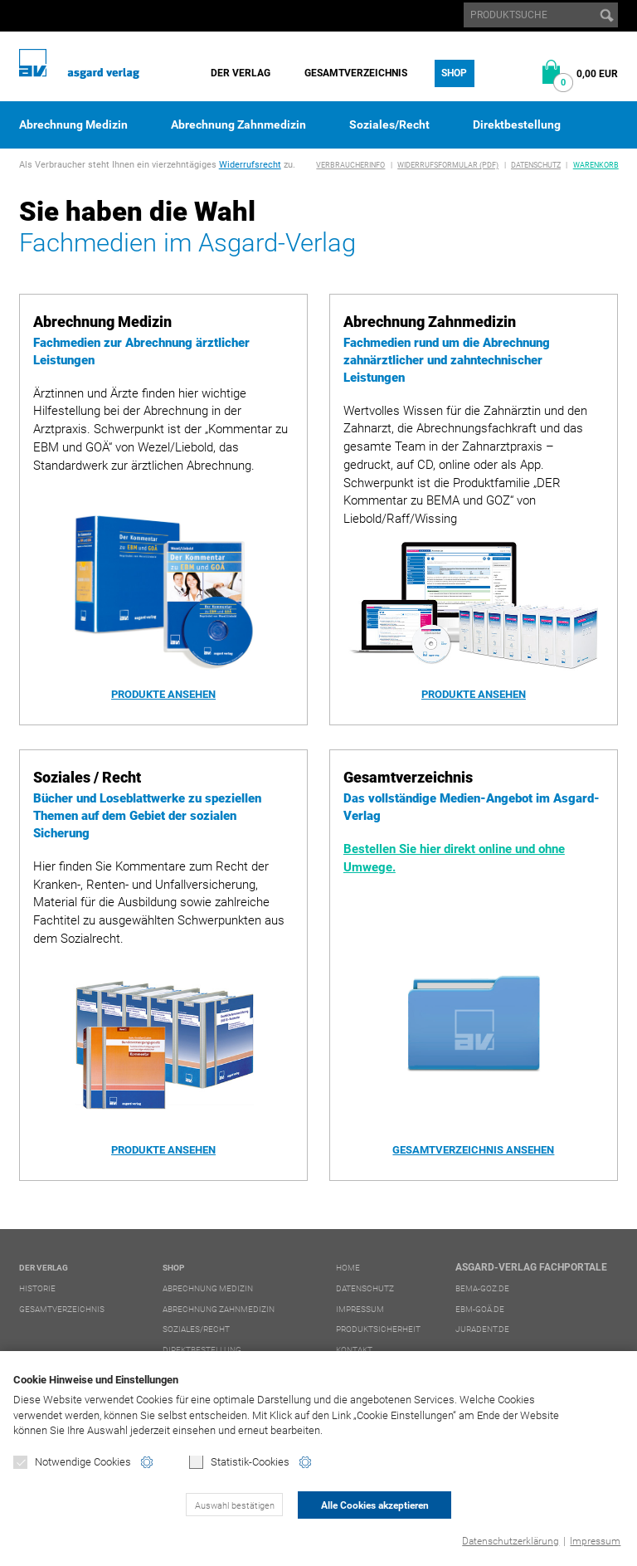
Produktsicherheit (378, 1329)
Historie (37, 1288)
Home (348, 1267)
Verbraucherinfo (350, 165)
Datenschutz (536, 165)
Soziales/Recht (389, 124)
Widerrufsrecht (250, 164)
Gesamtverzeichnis (355, 73)
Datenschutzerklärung (510, 1541)
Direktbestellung (517, 124)
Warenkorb (596, 165)
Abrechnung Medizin (73, 124)
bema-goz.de (482, 1288)
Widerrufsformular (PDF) (447, 165)
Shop (454, 73)
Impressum (595, 1541)
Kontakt (354, 1349)
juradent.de (482, 1329)
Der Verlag (240, 73)
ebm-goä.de (479, 1309)
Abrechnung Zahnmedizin (238, 124)
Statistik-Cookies (239, 1463)
